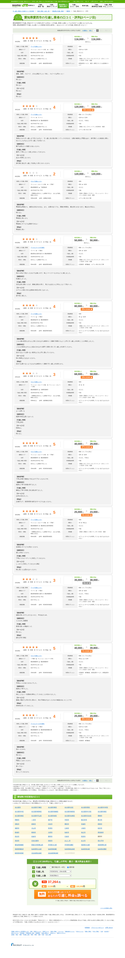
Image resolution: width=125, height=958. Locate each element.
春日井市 (84, 820)
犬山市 (33, 828)
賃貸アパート (46, 931)
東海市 (33, 832)
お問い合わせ (94, 1)
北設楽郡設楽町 (36, 853)
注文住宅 (106, 931)
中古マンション (80, 931)
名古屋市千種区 (36, 807)
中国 (43, 934)
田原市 (83, 836)
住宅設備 (22, 933)
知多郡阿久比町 (36, 849)
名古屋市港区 (102, 811)
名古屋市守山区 (36, 816)
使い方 (87, 1)
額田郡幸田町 (19, 853)
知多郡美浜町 (85, 849)
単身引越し (85, 5)
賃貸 (31, 931)
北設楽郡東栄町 (53, 853)
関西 (36, 934)
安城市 (83, 824)
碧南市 (33, 824)
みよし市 (67, 840)
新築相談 (38, 933)
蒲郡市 (17, 828)
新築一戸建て (88, 931)
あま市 (83, 840)
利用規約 (87, 927)
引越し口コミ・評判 (74, 5)
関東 (21, 934)
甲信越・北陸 (26, 934)
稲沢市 (100, 828)
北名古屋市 (35, 840)
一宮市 (33, 820)
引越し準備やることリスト (108, 5)
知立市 (83, 832)
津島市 (17, 824)
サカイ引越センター (36, 181)
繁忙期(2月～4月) (58, 867)
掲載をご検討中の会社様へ (107, 1)
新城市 (17, 832)
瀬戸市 (50, 820)
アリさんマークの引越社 (37, 247)
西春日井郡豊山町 (37, 845)
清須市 (17, 840)
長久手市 (101, 840)
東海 (32, 934)
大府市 (50, 832)
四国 (39, 934)
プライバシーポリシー (97, 927)
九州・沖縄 (48, 934)
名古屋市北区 (69, 807)
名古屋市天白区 (86, 816)
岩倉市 (33, 836)
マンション (61, 931)
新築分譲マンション (70, 931)
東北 (17, 934)
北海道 (12, 934)
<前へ (90, 30)
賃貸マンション (37, 931)
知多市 (67, 832)
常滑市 (50, 828)
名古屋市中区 (19, 811)
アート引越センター (36, 519)
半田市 (67, 820)
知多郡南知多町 (70, 849)
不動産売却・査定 (30, 933)
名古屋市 (18, 807)
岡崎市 (17, 820)
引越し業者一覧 (41, 5)
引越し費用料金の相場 (97, 5)
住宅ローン (53, 933)
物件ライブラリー (61, 933)
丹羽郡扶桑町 (69, 845)
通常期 (71, 867)
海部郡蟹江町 (102, 845)
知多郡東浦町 (52, 849)
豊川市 (100, 820)
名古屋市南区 (19, 816)
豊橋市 (100, 816)
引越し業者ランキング (52, 5)
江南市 (67, 828)
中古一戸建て (96, 931)
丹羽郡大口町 (52, 845)
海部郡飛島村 (19, 849)
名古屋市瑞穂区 (53, 811)
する (78, 1)
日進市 (67, 836)
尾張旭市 (101, 832)
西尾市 (100, 824)
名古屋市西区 (85, 807)
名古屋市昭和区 (36, 811)
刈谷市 (50, 824)
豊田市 (67, 824)
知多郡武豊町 (102, 849)
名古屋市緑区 (52, 816)
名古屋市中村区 (103, 807)
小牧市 (83, 828)
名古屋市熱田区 (70, 811)
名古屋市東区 (52, 807)
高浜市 (17, 836)
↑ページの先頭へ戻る (106, 908)
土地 (102, 931)
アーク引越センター (36, 46)
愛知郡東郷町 (19, 845)
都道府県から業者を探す (63, 5)
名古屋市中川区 (86, 811)
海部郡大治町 (85, 845)
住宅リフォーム (15, 933)
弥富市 (50, 840)
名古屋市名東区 (70, 816)
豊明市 (50, 836)
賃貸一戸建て (54, 931)
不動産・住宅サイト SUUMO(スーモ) (20, 931)
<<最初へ (85, 30)
